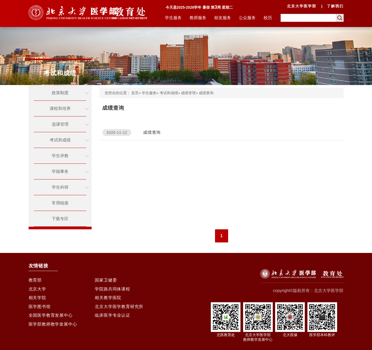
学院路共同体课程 (112, 290)
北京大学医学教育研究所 (119, 308)
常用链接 (60, 203)
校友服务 (222, 17)
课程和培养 (60, 108)
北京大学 (37, 290)
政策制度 (60, 93)
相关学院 (37, 299)
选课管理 (60, 124)
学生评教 (60, 155)
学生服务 (173, 17)
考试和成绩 (60, 140)
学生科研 (60, 187)
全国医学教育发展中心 (51, 318)
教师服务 (198, 17)
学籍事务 (60, 171)
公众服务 (247, 17)
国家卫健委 (106, 280)
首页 (135, 93)
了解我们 (335, 6)
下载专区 (60, 218)
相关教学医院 (108, 299)
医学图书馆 (40, 308)
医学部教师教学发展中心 (53, 327)
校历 (268, 17)
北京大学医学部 (301, 6)
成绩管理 (188, 93)
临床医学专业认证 (112, 318)
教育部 (35, 280)
